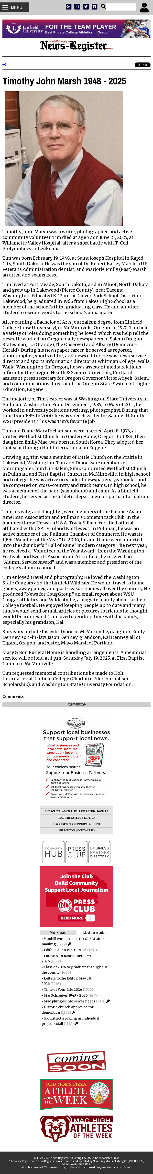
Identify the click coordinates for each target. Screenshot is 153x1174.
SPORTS (67, 824)
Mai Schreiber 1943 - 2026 (66, 995)
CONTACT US (86, 830)
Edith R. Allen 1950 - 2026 (65, 950)
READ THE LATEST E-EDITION (76, 817)
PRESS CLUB (87, 811)
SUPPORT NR (66, 830)
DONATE (102, 811)
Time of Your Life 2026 (63, 989)
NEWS (56, 824)
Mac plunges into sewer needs (69, 1001)
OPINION (81, 824)
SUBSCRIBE (52, 811)
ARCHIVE (94, 824)
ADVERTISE (69, 811)
